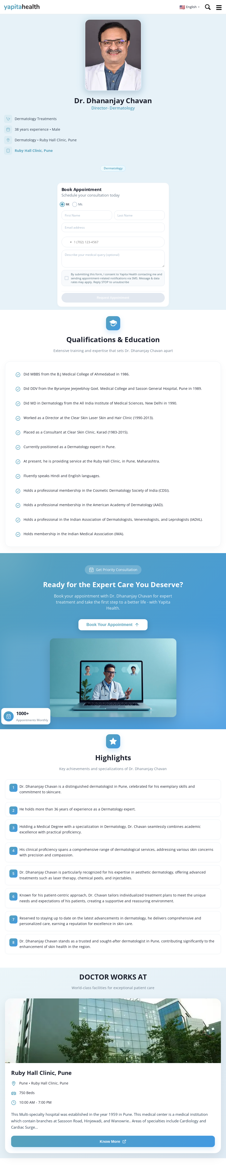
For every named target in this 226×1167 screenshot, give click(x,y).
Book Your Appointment (113, 625)
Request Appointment (113, 298)
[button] (189, 7)
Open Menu (219, 8)
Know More (113, 1142)
